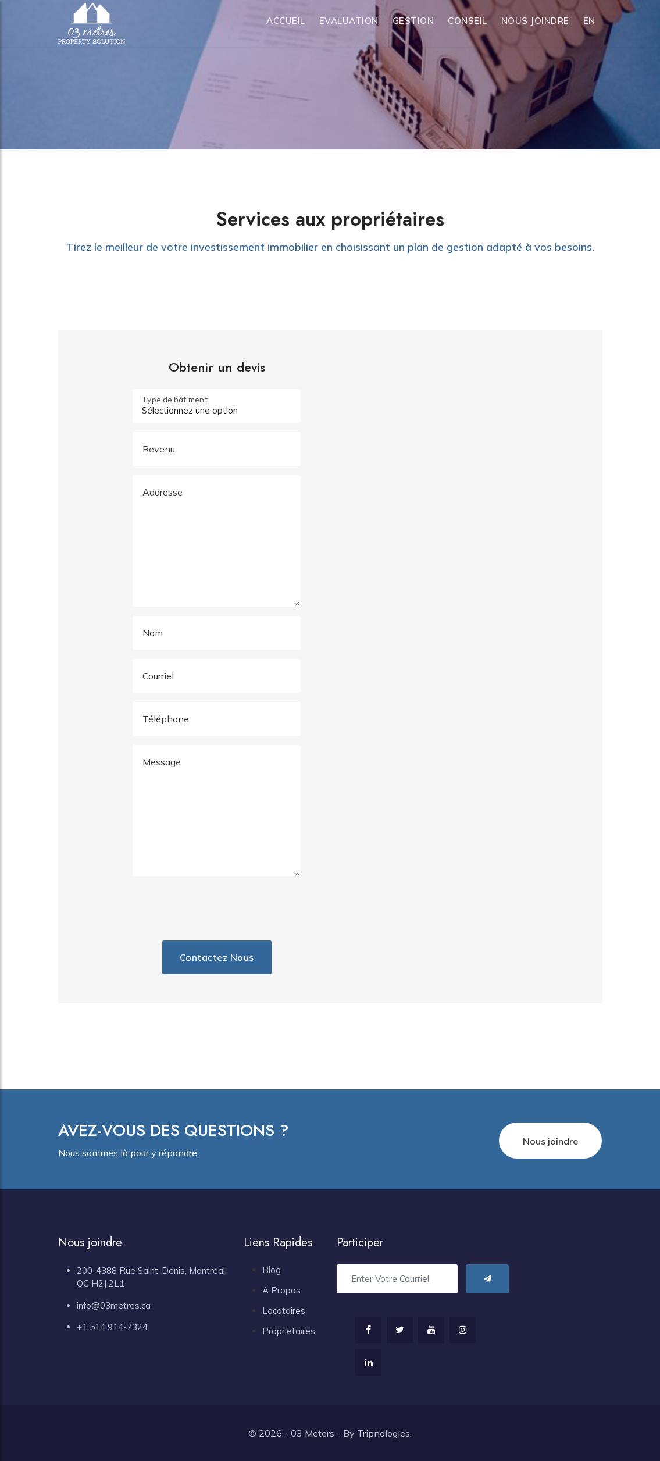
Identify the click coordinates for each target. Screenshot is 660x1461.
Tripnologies (383, 1433)
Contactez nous (217, 957)
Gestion (413, 20)
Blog (271, 1269)
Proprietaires (288, 1331)
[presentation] (243, 908)
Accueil (285, 20)
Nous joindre (535, 20)
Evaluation (349, 20)
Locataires (283, 1310)
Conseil (467, 20)
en (589, 20)
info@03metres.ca (114, 1305)
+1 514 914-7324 (112, 1326)
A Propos (281, 1290)
